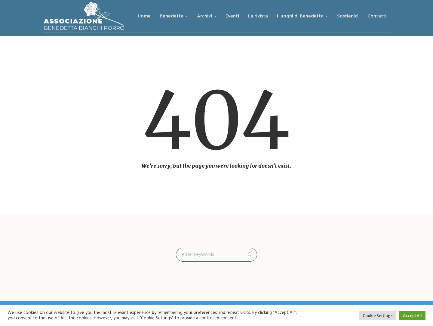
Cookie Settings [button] (378, 315)
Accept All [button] (412, 315)
